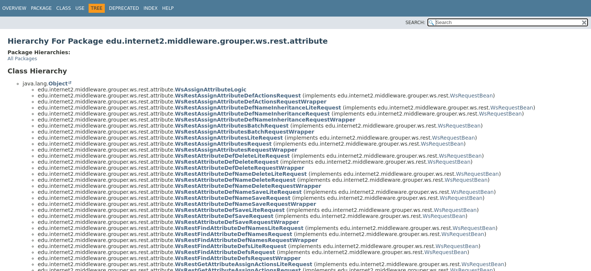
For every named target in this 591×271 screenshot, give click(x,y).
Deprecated (124, 8)
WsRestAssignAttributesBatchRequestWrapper (244, 132)
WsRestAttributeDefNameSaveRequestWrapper (245, 204)
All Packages (22, 58)
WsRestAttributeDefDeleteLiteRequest (232, 156)
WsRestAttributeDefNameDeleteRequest (235, 180)
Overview (14, 8)
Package (41, 8)
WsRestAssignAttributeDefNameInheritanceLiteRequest (258, 108)
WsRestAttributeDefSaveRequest (224, 216)
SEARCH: (416, 22)
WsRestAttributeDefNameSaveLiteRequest (238, 192)
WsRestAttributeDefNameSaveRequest (233, 198)
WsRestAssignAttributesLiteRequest (229, 138)
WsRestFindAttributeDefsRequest (225, 252)
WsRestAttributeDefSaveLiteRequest (230, 210)
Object (57, 84)
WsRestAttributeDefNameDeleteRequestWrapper (248, 186)
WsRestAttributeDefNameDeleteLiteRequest (241, 174)
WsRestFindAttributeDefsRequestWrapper (238, 258)
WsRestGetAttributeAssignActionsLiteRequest (243, 264)
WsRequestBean (471, 96)
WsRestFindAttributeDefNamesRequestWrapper (246, 240)
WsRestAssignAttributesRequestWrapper (236, 150)
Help (168, 8)
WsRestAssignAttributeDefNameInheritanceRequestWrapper (265, 120)
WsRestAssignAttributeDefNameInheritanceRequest (252, 114)
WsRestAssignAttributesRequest (223, 144)
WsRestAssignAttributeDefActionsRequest (238, 96)
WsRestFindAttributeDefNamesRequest (233, 234)
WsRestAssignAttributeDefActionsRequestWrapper (250, 102)
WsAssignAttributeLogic (211, 90)
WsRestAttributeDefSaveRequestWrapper (237, 222)
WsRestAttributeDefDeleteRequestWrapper (239, 168)
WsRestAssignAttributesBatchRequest (232, 126)
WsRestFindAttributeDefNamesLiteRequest (239, 228)
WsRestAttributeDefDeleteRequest (227, 162)
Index (151, 8)
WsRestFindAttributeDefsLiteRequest (230, 246)
